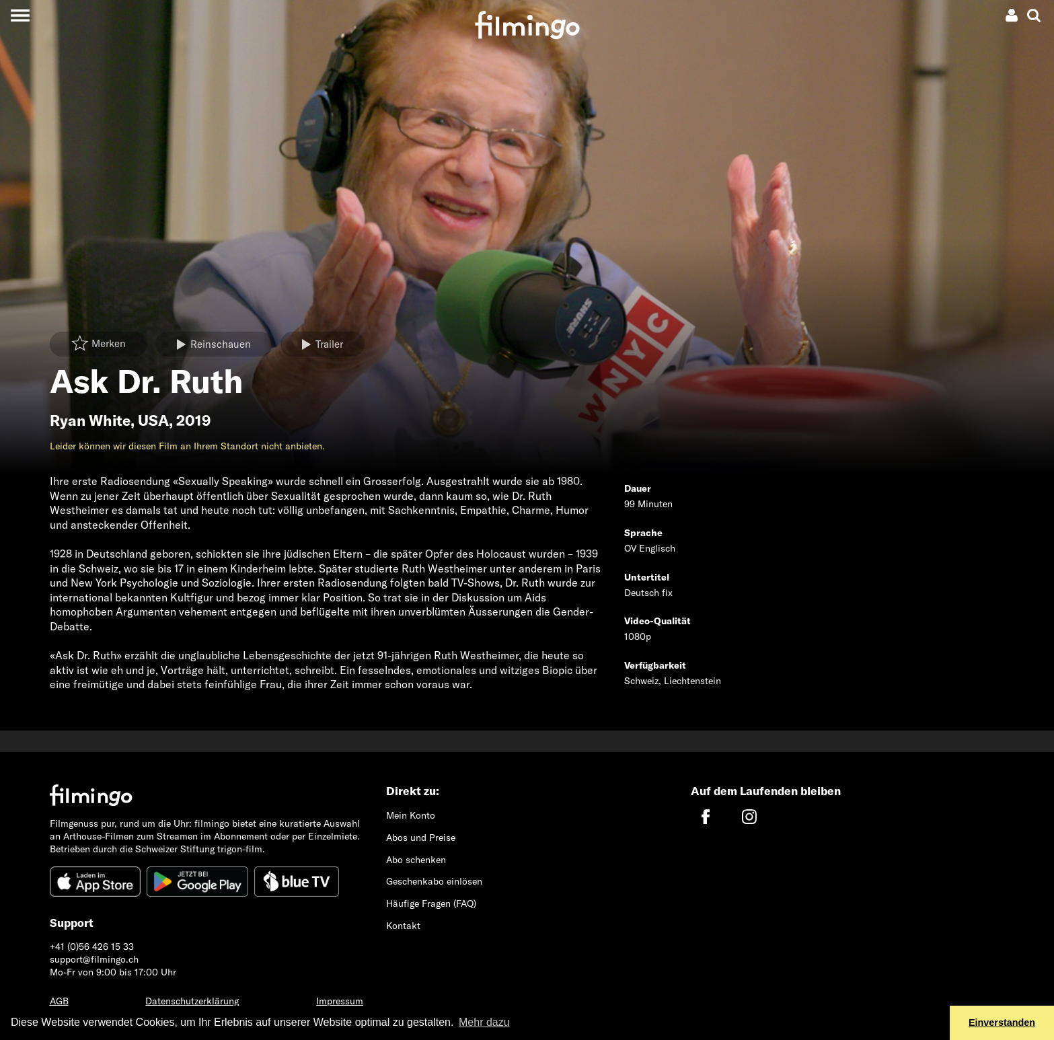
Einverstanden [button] (1002, 1022)
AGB (59, 1001)
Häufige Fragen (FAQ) (431, 903)
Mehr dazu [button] (484, 1022)
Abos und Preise (420, 837)
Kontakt (403, 926)
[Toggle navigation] (20, 15)
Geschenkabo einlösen (434, 881)
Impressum (339, 1001)
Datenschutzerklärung (192, 1001)
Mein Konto (410, 815)
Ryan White (90, 420)
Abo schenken (416, 860)
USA (153, 420)
